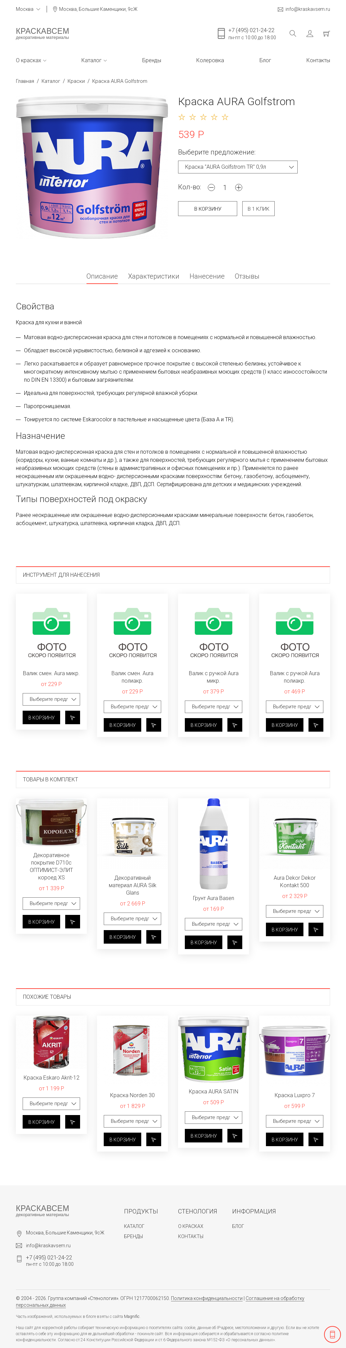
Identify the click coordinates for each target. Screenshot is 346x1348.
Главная (25, 81)
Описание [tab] (102, 276)
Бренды (151, 60)
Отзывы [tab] (247, 276)
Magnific (132, 1316)
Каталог (94, 60)
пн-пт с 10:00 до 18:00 (252, 33)
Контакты (318, 60)
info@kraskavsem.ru (304, 9)
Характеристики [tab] (153, 276)
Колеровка (210, 60)
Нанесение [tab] (207, 276)
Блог (265, 60)
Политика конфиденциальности (207, 1298)
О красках (31, 60)
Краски (76, 81)
